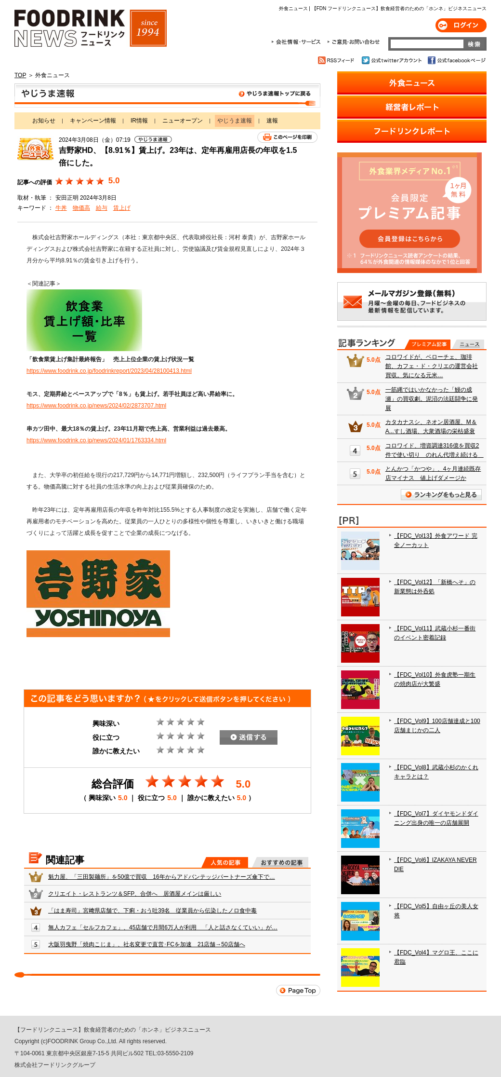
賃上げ (122, 207)
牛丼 (61, 207)
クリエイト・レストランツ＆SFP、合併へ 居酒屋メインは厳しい (134, 893)
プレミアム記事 (427, 344)
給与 (101, 207)
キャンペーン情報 (93, 120)
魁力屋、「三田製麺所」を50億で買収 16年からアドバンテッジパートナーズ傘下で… (161, 876)
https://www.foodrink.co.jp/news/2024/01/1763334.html (96, 440)
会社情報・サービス (298, 42)
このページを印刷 (287, 137)
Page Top (298, 990)
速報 (272, 120)
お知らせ (43, 120)
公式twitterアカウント (392, 60)
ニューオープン (182, 120)
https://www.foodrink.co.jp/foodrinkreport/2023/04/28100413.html (109, 371)
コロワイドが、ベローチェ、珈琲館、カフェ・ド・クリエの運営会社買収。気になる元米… (431, 366)
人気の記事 (224, 862)
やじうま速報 (167, 95)
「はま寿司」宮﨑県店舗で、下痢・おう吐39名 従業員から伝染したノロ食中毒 (152, 910)
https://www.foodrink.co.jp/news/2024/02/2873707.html (96, 405)
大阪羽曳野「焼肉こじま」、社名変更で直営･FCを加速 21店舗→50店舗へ (146, 944)
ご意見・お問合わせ (353, 42)
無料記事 (468, 344)
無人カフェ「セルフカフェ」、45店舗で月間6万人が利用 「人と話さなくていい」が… (162, 927)
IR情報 (139, 120)
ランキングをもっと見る (441, 494)
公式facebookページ (456, 60)
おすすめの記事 (280, 862)
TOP (20, 75)
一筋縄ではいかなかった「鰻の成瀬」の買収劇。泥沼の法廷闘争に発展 (431, 398)
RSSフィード (337, 60)
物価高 (81, 207)
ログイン (461, 25)
